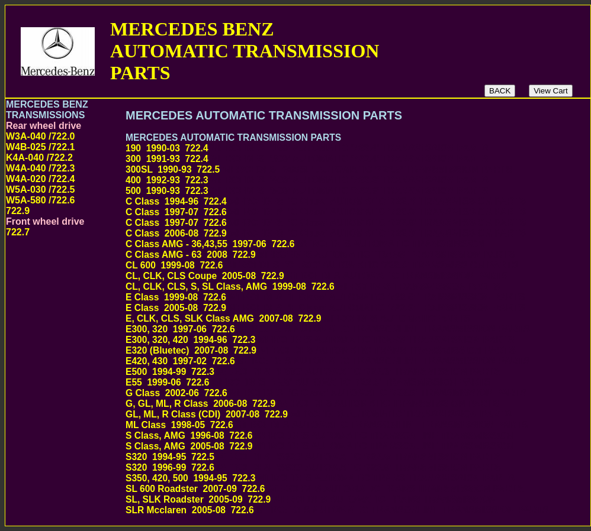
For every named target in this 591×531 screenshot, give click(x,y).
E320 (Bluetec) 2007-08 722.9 (321, 350)
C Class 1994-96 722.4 (326, 201)
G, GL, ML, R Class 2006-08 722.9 (315, 404)
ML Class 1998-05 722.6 (327, 425)
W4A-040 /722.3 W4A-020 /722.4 (40, 173)
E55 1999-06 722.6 (308, 382)
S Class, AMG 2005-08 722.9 (319, 446)
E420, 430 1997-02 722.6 (328, 361)
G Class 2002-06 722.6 (326, 393)
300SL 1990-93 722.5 (319, 169)
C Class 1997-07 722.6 (326, 212)
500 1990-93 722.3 (307, 191)
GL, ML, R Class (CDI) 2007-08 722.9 (321, 414)
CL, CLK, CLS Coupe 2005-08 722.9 (319, 276)
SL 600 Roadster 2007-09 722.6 (325, 489)
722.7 (18, 232)
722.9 (18, 211)
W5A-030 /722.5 (40, 189)
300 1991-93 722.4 (307, 159)
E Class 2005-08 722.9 (325, 308)
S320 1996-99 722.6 (313, 467)
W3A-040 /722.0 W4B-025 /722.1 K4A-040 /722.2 (40, 147)
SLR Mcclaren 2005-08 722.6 (337, 510)
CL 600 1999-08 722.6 (322, 265)
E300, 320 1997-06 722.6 (328, 329)
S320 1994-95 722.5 (313, 457)
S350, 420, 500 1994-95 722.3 (320, 478)
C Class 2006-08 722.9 (326, 233)
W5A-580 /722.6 (40, 200)
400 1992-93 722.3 (307, 180)
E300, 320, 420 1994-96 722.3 (320, 340)
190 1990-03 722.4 (307, 148)
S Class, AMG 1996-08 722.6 (319, 435)
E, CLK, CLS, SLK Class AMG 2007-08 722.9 (298, 318)
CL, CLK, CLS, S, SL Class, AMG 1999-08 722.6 (313, 286)
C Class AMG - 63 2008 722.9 (320, 255)
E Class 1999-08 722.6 (325, 297)
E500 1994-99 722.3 (313, 372)
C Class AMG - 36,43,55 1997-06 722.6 (305, 244)
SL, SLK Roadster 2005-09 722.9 (311, 499)
